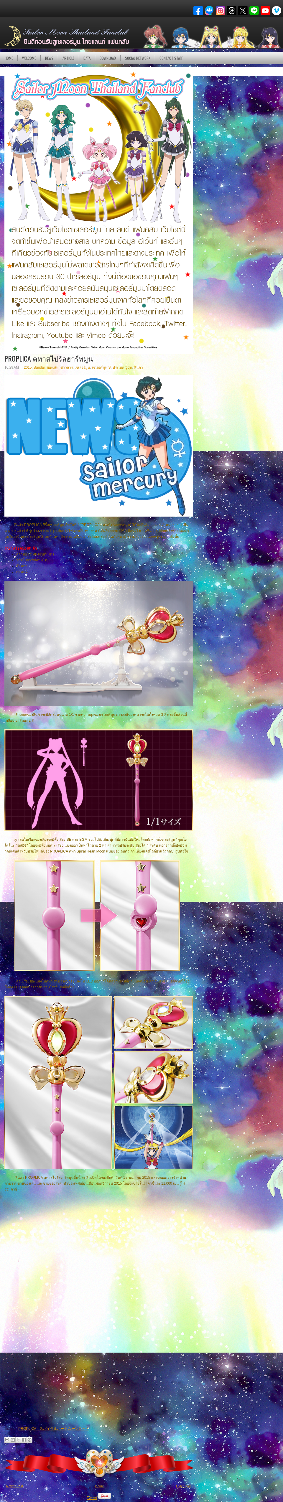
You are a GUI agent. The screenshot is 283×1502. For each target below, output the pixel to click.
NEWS (49, 58)
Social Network (137, 58)
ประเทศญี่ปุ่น (122, 367)
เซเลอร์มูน (82, 367)
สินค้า (138, 367)
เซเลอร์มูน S (101, 367)
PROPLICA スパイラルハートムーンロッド (53, 1429)
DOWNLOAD (108, 58)
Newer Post (14, 1486)
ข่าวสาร (66, 367)
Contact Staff (171, 58)
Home (9, 58)
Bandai (39, 367)
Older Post (183, 1486)
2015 (28, 367)
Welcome (29, 58)
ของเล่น (52, 367)
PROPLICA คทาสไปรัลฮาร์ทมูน (48, 358)
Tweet (92, 1498)
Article (68, 58)
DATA (87, 58)
